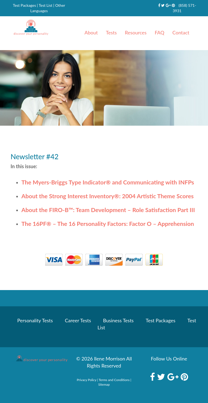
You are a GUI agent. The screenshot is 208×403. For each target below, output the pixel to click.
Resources (136, 32)
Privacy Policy (86, 380)
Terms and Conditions (114, 380)
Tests (111, 32)
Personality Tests (35, 320)
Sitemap (104, 384)
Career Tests (78, 320)
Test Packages (24, 5)
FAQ (159, 32)
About (91, 32)
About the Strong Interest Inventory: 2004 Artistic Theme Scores (107, 196)
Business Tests (118, 320)
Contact (181, 32)
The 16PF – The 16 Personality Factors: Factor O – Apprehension (107, 223)
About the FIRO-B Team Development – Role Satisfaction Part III (108, 209)
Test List (45, 5)
